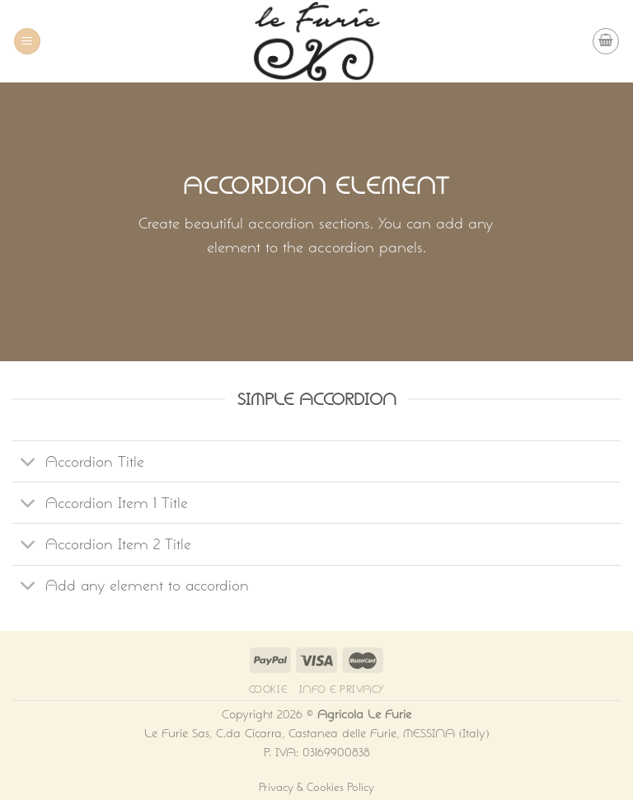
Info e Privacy (342, 689)
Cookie (268, 689)
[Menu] (27, 41)
